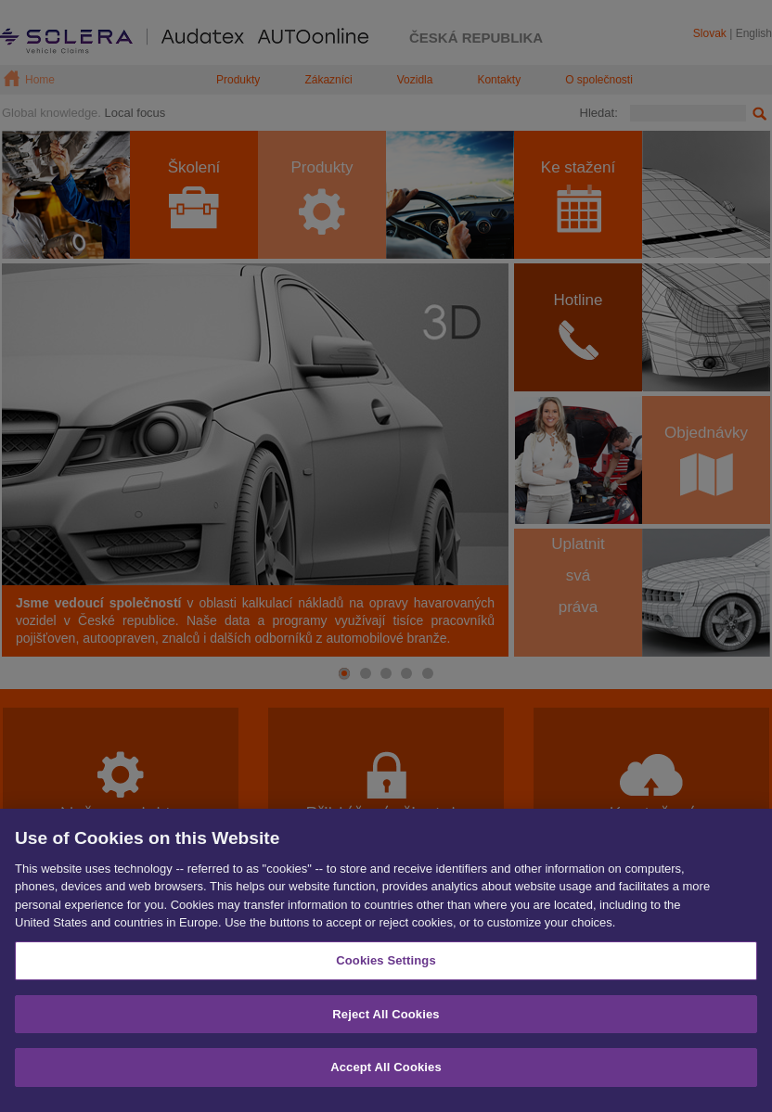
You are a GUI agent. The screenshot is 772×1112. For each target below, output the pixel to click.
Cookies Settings (386, 969)
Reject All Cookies (385, 1022)
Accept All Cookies (386, 1076)
